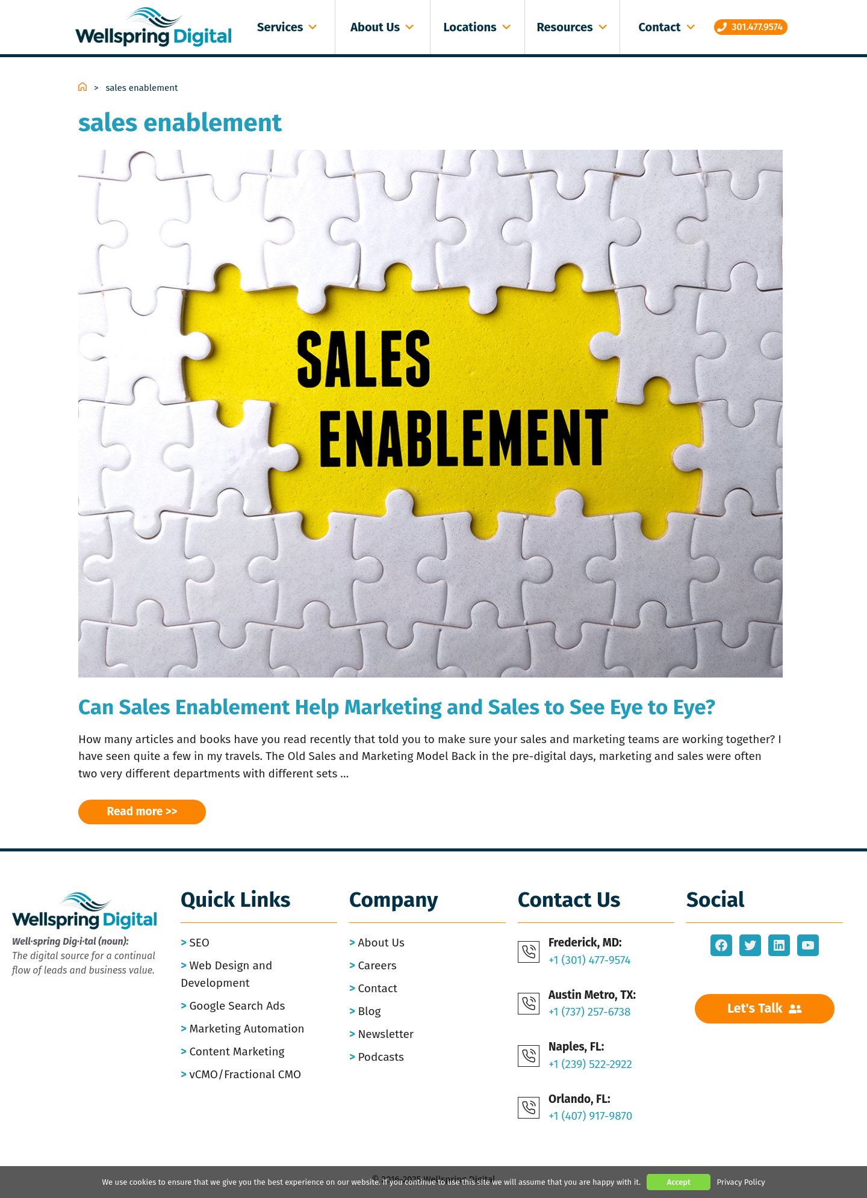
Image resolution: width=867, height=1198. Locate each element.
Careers (377, 965)
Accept (679, 1182)
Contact (667, 27)
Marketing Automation (246, 1029)
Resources (572, 27)
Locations (478, 27)
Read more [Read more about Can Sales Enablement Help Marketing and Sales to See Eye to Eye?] (135, 811)
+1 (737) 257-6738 (589, 1012)
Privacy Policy (740, 1182)
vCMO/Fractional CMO (245, 1074)
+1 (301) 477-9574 (589, 960)
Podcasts (381, 1057)
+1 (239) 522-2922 (590, 1064)
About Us (382, 27)
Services (288, 27)
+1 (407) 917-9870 (590, 1116)
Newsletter (386, 1034)
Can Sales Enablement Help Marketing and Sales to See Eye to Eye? (396, 707)
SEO (199, 942)
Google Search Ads (237, 1006)
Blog (369, 1011)
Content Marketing (236, 1051)
